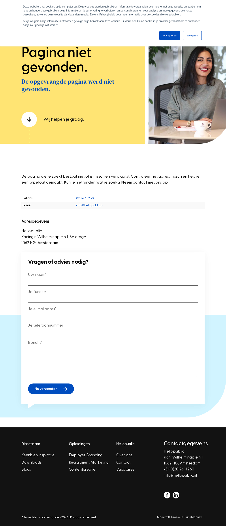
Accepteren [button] (170, 35)
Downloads (31, 466)
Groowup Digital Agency (188, 520)
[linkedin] (176, 498)
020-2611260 (85, 201)
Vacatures (125, 473)
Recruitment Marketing (79, 469)
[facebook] (167, 498)
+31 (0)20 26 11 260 (179, 472)
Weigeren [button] (192, 35)
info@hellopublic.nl (89, 208)
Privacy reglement (83, 521)
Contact (123, 466)
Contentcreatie (82, 479)
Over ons (124, 459)
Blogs (26, 473)
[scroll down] (81, 122)
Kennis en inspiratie (38, 459)
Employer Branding (86, 459)
